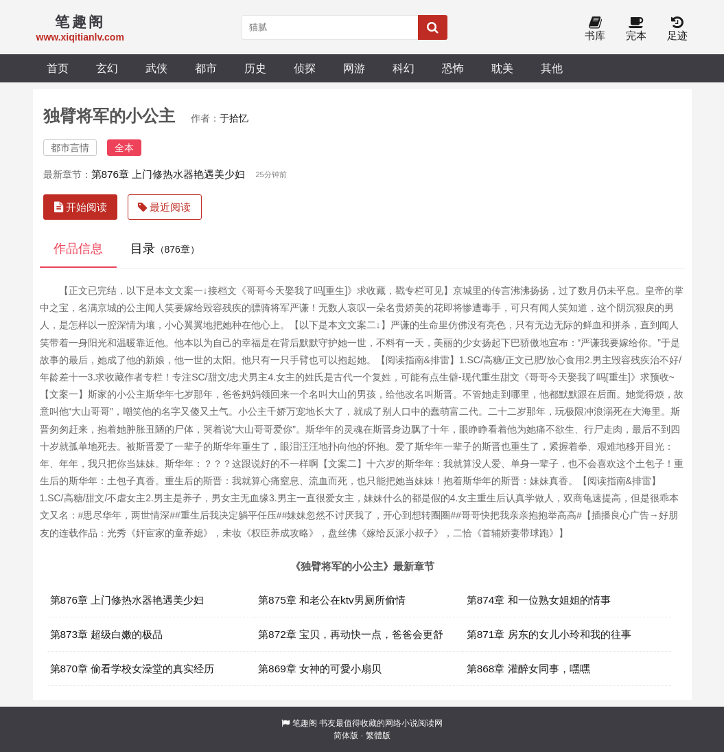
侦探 (305, 68)
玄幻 (107, 68)
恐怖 (453, 68)
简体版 (346, 735)
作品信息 (78, 248)
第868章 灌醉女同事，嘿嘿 (528, 668)
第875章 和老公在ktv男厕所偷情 (332, 600)
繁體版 (378, 735)
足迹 (677, 29)
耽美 (502, 68)
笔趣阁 (304, 723)
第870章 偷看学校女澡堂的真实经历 (132, 668)
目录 (165, 248)
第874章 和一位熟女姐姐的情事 (539, 600)
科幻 (403, 68)
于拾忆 (234, 118)
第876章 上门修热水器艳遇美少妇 (168, 174)
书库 (595, 29)
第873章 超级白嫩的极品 (106, 634)
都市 (206, 68)
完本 (636, 29)
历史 (255, 68)
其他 (552, 68)
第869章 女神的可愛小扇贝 (320, 668)
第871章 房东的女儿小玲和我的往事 (549, 634)
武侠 (156, 68)
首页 (58, 68)
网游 (354, 68)
